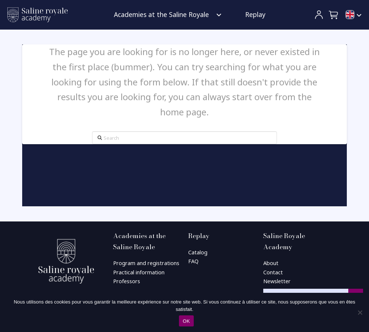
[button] (333, 14)
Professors (126, 281)
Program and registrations (146, 263)
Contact (273, 272)
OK (186, 321)
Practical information (139, 272)
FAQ (193, 261)
